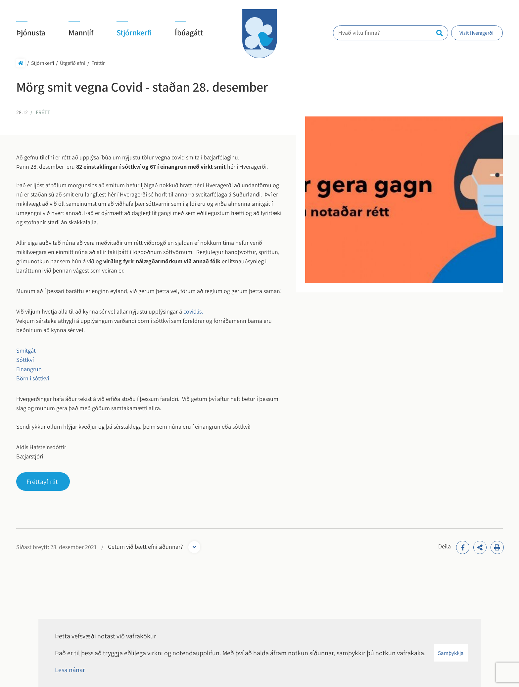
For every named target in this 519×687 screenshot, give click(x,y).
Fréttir (98, 63)
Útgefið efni (72, 63)
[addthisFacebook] (462, 547)
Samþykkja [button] (451, 653)
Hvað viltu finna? (363, 32)
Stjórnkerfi (42, 63)
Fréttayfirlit (42, 481)
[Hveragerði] (259, 33)
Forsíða (20, 63)
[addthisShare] (480, 547)
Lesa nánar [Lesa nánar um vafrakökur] (70, 670)
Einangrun (29, 369)
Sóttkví (25, 360)
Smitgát (29, 350)
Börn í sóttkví (32, 378)
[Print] (497, 547)
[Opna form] (194, 547)
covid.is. (192, 311)
